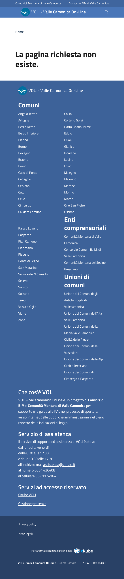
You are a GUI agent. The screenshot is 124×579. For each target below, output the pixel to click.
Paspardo (39, 234)
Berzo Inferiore (39, 133)
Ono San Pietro (85, 205)
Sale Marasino (39, 267)
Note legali (26, 533)
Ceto (38, 192)
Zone (38, 319)
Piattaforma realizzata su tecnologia (62, 551)
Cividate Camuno (39, 211)
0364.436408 (45, 470)
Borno (39, 146)
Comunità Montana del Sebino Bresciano (85, 265)
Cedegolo (39, 179)
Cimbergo (39, 205)
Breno (39, 166)
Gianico (85, 146)
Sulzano (39, 293)
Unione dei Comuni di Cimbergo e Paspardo (85, 375)
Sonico (39, 287)
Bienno (39, 139)
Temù (38, 300)
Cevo (38, 198)
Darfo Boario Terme (85, 126)
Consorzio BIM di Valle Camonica (89, 3)
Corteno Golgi (85, 120)
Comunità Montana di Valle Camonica (38, 3)
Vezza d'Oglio (39, 306)
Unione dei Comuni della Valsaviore (85, 349)
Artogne (39, 120)
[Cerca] (106, 12)
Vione (38, 313)
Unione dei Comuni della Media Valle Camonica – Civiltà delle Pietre (85, 333)
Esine (84, 139)
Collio (84, 113)
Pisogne (39, 254)
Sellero (39, 280)
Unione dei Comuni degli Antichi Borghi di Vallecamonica (85, 300)
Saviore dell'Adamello (39, 274)
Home (19, 31)
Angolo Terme (39, 113)
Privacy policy (27, 524)
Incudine (85, 152)
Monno (85, 192)
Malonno (85, 179)
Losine (85, 159)
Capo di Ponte (39, 172)
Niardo (85, 198)
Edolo (84, 133)
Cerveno (39, 185)
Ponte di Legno (39, 260)
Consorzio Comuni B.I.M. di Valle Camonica (85, 252)
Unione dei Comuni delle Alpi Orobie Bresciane (85, 362)
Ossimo (85, 211)
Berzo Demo (39, 126)
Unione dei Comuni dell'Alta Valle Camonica (85, 316)
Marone (85, 185)
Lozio (84, 166)
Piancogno (39, 247)
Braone (39, 159)
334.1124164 (45, 476)
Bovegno (39, 152)
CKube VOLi (27, 495)
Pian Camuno (39, 241)
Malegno (85, 172)
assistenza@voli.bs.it (59, 464)
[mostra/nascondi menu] (7, 12)
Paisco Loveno (39, 228)
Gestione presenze (32, 503)
